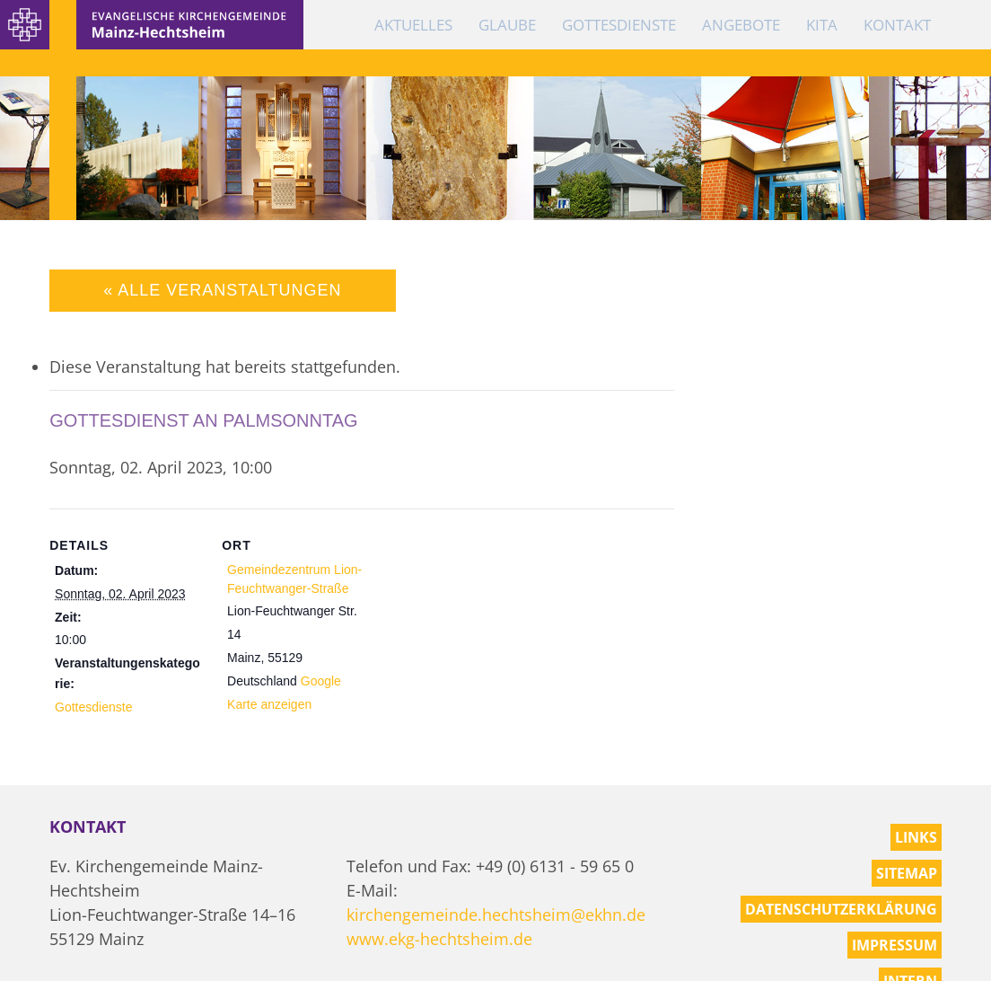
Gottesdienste (619, 24)
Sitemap (906, 873)
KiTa (822, 24)
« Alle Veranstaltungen (222, 290)
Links (916, 837)
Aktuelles (413, 24)
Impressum (894, 945)
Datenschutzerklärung (841, 909)
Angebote (741, 24)
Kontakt (897, 24)
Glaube (507, 24)
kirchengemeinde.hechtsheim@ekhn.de (495, 914)
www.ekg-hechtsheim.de (439, 939)
